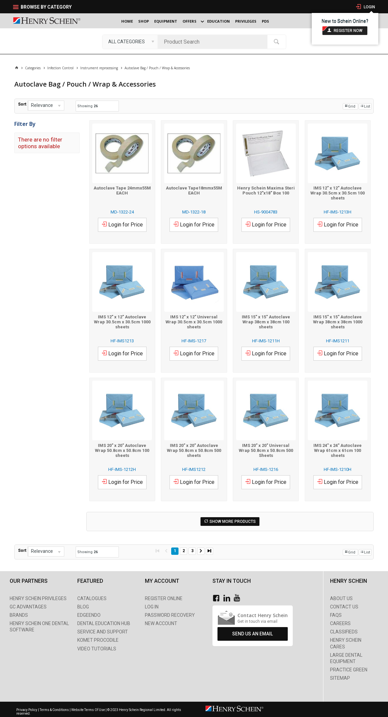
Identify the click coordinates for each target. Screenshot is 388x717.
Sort (22, 104)
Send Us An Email (252, 633)
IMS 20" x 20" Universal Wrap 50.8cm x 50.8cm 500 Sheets (266, 450)
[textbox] (214, 41)
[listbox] (130, 41)
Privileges (245, 21)
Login (369, 7)
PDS (265, 21)
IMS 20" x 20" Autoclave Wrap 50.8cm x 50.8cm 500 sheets (194, 450)
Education (218, 21)
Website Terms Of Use (88, 710)
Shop (143, 21)
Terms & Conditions (54, 710)
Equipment (165, 21)
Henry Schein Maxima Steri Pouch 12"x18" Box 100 (266, 190)
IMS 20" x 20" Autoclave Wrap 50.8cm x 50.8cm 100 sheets (122, 450)
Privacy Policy (27, 710)
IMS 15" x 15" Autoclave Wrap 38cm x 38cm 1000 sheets (337, 321)
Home (127, 21)
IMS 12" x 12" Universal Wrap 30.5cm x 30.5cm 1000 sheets (194, 321)
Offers (189, 21)
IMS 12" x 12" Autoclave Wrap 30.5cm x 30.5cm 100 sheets (337, 192)
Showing (87, 106)
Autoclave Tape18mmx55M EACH (194, 190)
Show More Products (232, 521)
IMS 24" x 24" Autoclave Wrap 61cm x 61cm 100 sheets (337, 450)
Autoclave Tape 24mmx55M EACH (122, 190)
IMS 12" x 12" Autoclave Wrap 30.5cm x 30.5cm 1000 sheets (122, 321)
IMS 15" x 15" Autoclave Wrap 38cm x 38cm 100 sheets (266, 321)
